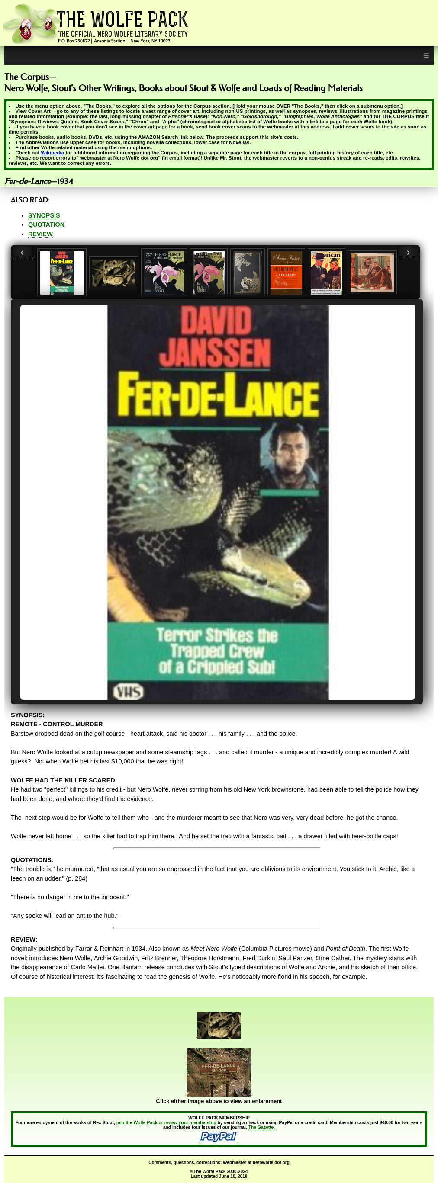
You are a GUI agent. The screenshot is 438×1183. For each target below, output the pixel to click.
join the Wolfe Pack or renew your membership (166, 1122)
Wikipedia (52, 152)
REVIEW (40, 234)
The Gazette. (261, 1127)
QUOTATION (46, 224)
